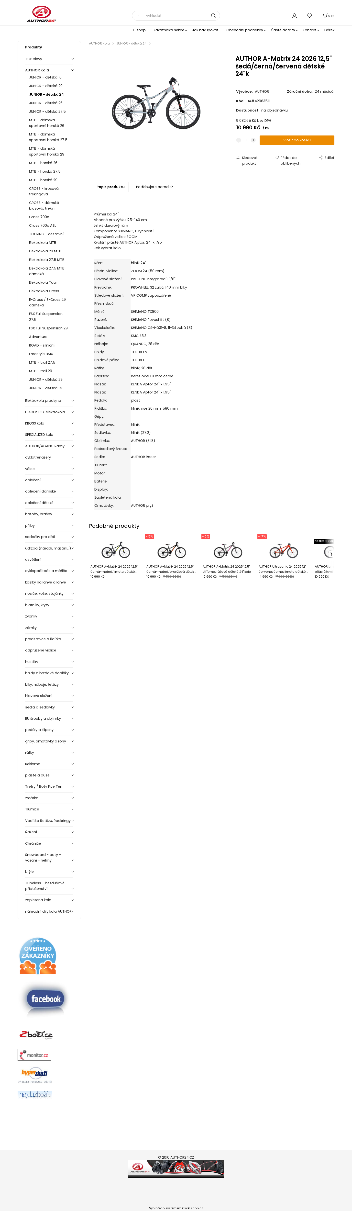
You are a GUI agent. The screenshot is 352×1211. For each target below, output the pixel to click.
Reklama (32, 764)
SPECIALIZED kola (39, 434)
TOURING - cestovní (46, 234)
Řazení (31, 832)
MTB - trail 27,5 (42, 362)
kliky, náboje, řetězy (42, 684)
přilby (30, 525)
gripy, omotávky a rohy (45, 741)
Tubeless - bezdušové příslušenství (45, 886)
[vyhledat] (181, 16)
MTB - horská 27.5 (45, 171)
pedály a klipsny (39, 729)
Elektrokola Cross (44, 291)
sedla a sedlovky (40, 707)
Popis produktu (111, 186)
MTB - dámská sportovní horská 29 (46, 151)
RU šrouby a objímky (43, 718)
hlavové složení (38, 695)
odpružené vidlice (40, 650)
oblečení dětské (39, 502)
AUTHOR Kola (37, 70)
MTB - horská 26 (43, 162)
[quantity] (246, 140)
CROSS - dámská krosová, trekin (44, 205)
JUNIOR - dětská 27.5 (47, 111)
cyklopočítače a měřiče (46, 570)
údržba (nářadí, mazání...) (48, 548)
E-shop (139, 30)
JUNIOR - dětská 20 (46, 85)
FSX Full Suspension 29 (48, 328)
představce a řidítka (43, 639)
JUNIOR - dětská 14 (45, 388)
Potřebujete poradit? (154, 186)
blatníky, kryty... (38, 605)
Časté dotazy (283, 30)
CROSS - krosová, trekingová (44, 191)
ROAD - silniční (42, 345)
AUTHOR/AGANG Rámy (45, 446)
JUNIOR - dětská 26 (46, 103)
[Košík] (328, 15)
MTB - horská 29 (43, 180)
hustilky (31, 661)
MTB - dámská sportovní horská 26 (46, 123)
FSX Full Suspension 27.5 (46, 316)
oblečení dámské (40, 491)
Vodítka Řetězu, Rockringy (48, 820)
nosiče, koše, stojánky (44, 593)
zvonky (31, 616)
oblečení (33, 480)
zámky (31, 627)
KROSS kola (34, 423)
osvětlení (33, 559)
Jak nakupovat (205, 30)
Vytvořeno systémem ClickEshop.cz (176, 1208)
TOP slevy (33, 58)
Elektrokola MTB (42, 242)
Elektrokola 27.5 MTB (47, 259)
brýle (29, 871)
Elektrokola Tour (43, 282)
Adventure (38, 336)
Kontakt (310, 30)
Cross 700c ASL (42, 225)
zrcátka (31, 798)
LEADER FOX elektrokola (45, 412)
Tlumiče (32, 809)
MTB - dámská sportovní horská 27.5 (48, 137)
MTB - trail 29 (40, 371)
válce (30, 468)
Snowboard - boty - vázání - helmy (43, 857)
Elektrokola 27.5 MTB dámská (47, 271)
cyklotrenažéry (38, 457)
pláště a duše (37, 775)
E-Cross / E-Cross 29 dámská (47, 302)
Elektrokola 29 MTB (45, 251)
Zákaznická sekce (169, 30)
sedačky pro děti (40, 536)
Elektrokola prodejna (43, 400)
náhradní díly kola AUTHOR (48, 911)
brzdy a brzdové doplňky (47, 673)
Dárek (329, 30)
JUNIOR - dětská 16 (45, 77)
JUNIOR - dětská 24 (46, 94)
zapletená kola (38, 899)
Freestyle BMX (41, 353)
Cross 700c (39, 216)
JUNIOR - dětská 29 (46, 379)
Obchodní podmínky (244, 30)
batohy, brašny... (39, 514)
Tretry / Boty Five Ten (43, 786)
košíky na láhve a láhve (45, 582)
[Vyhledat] (137, 16)
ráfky (29, 752)
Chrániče (33, 843)
